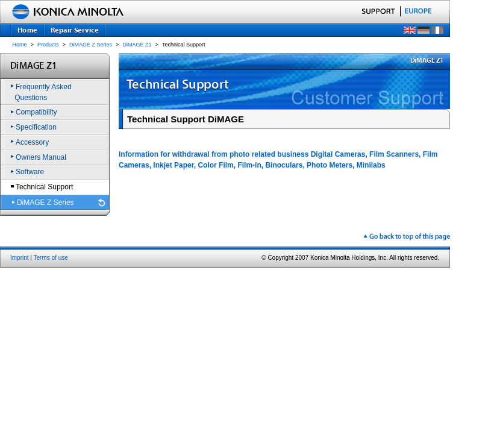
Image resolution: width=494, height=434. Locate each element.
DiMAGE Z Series (90, 45)
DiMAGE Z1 (137, 45)
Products (48, 45)
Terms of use (51, 257)
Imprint (19, 257)
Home (20, 45)
